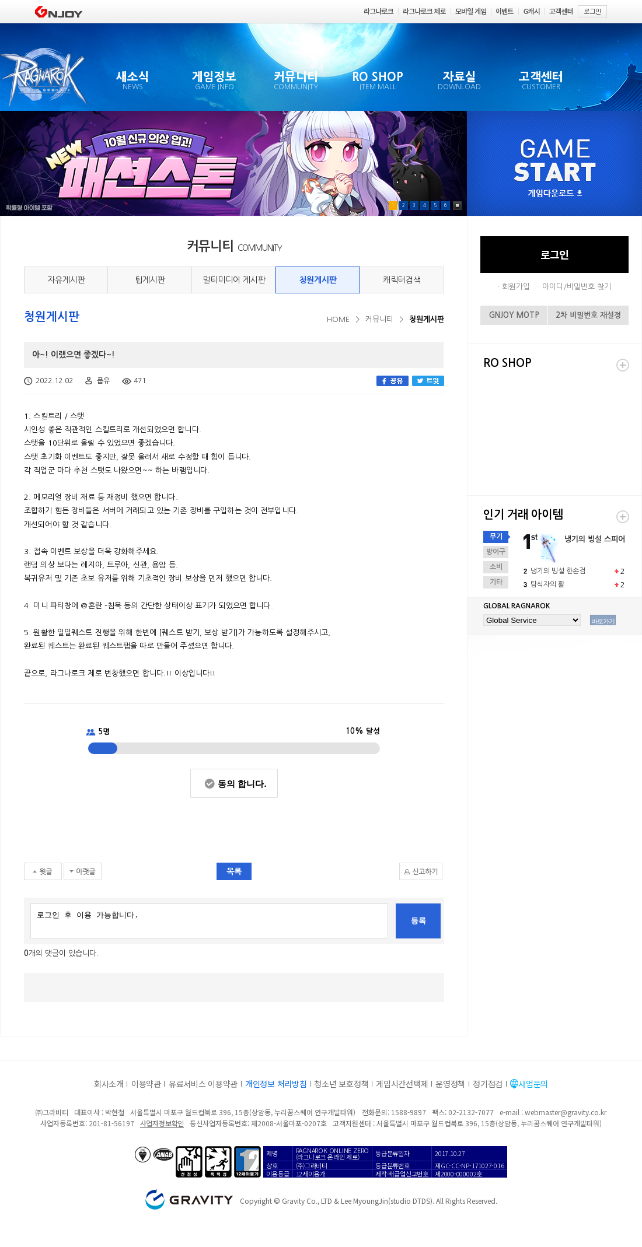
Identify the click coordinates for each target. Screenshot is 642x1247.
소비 (496, 566)
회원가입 (516, 286)
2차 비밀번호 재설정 (588, 315)
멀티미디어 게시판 (234, 280)
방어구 (495, 551)
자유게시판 (66, 280)
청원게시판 (318, 280)
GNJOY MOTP (514, 315)
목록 (234, 871)
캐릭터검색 (402, 280)
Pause (457, 205)
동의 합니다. (242, 784)
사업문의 (533, 1084)
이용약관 (146, 1084)
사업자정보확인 (162, 1123)
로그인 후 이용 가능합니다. (209, 920)
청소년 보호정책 (341, 1084)
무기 (496, 536)
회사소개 (109, 1084)
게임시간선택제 (402, 1084)
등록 (418, 920)
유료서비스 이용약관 (203, 1084)
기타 (496, 582)
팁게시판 (150, 280)
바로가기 (603, 621)
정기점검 (488, 1084)
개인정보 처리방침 (275, 1084)
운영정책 (450, 1084)
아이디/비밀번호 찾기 (576, 286)
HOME (338, 319)
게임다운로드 (555, 194)
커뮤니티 (379, 319)
